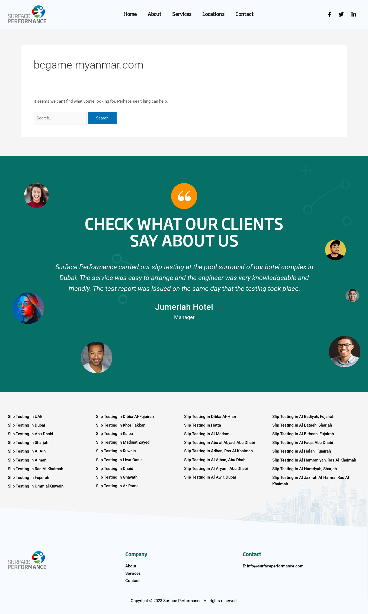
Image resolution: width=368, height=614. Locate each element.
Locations (213, 14)
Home (130, 14)
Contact (244, 14)
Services (181, 14)
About (154, 14)
